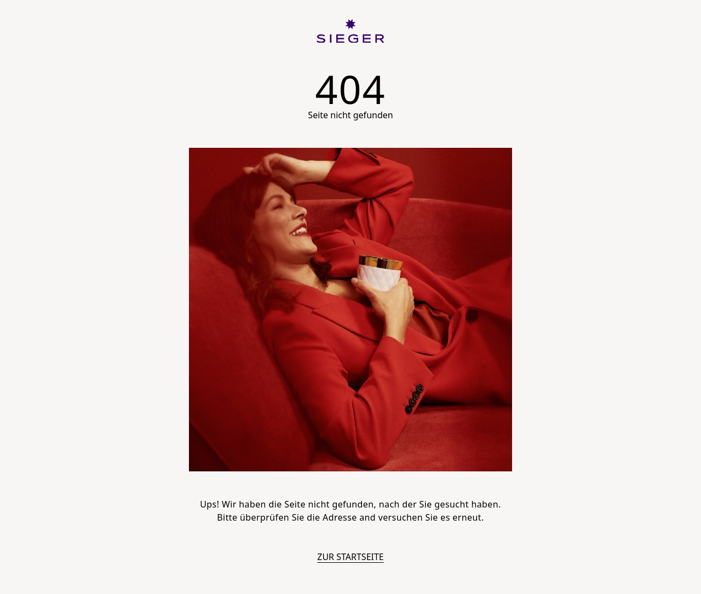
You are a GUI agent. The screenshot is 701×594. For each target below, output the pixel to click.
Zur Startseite (350, 557)
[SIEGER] (350, 31)
